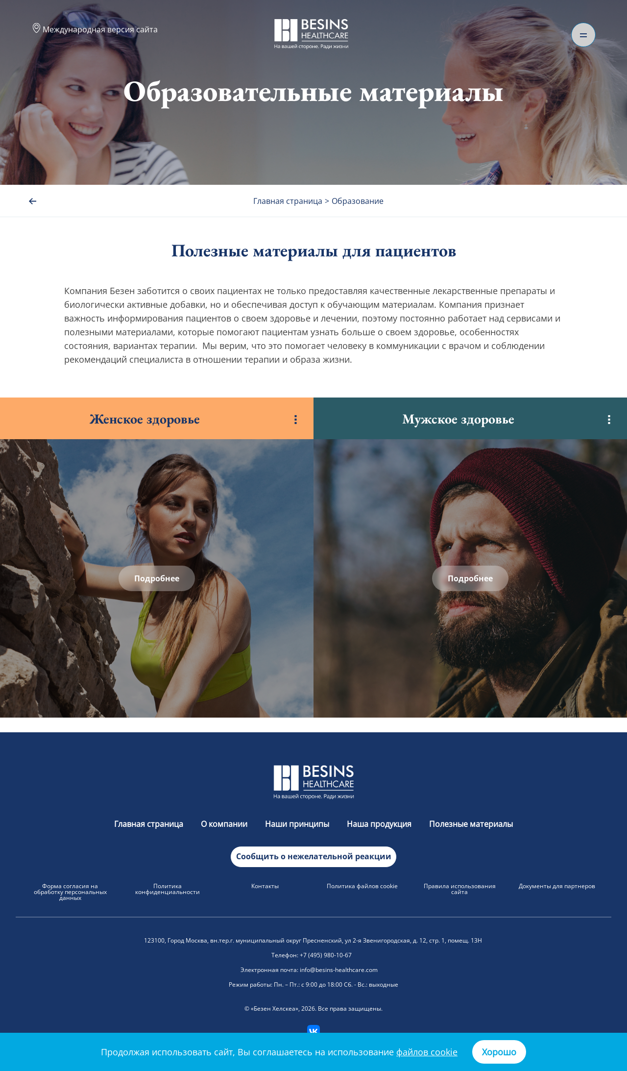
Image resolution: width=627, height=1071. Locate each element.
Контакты (265, 886)
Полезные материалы (471, 824)
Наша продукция (380, 824)
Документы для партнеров (557, 886)
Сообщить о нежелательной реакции (313, 856)
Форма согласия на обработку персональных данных (70, 892)
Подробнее (156, 578)
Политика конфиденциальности (167, 889)
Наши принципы (298, 824)
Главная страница (149, 824)
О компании (225, 824)
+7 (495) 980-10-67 (326, 955)
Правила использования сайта (460, 889)
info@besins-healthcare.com (339, 970)
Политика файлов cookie (362, 886)
